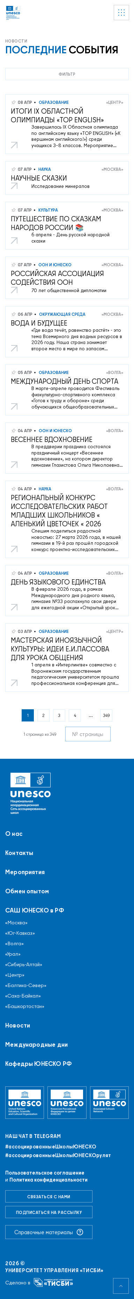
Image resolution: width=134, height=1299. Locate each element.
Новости (17, 1025)
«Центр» (114, 102)
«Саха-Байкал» (23, 995)
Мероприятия (25, 872)
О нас (14, 833)
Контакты (19, 852)
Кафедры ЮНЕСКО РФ (38, 1063)
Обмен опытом (27, 891)
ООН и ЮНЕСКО (54, 264)
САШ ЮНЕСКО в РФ (34, 910)
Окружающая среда (61, 314)
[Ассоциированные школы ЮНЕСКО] (109, 1102)
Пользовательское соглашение (44, 1172)
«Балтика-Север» (25, 985)
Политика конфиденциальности (48, 1179)
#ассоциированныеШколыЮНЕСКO (50, 1146)
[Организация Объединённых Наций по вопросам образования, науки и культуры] (24, 1102)
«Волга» (114, 372)
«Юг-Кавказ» (20, 933)
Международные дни (36, 1044)
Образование (53, 102)
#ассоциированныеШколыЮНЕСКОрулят (58, 1155)
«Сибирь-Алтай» (23, 964)
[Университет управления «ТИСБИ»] (53, 1282)
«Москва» (112, 169)
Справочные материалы (48, 1232)
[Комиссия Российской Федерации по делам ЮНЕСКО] (66, 1102)
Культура (47, 210)
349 (106, 715)
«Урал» (13, 953)
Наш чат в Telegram (33, 1136)
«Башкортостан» (24, 1006)
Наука (44, 169)
